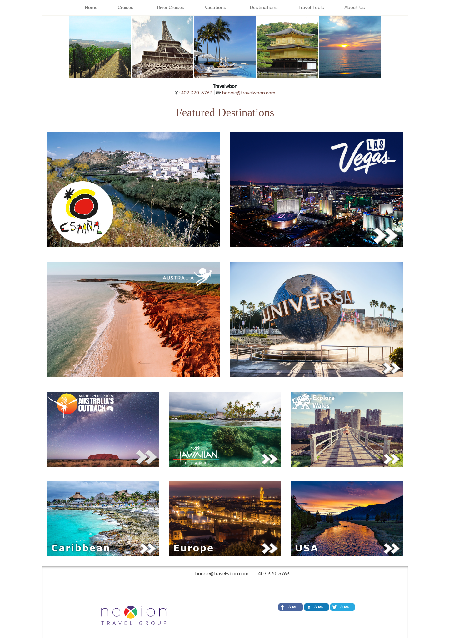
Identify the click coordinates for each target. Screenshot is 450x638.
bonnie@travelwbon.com (248, 93)
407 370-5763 (196, 93)
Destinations (264, 7)
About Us (354, 7)
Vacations (215, 7)
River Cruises (170, 7)
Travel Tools (311, 7)
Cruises (125, 7)
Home (91, 7)
